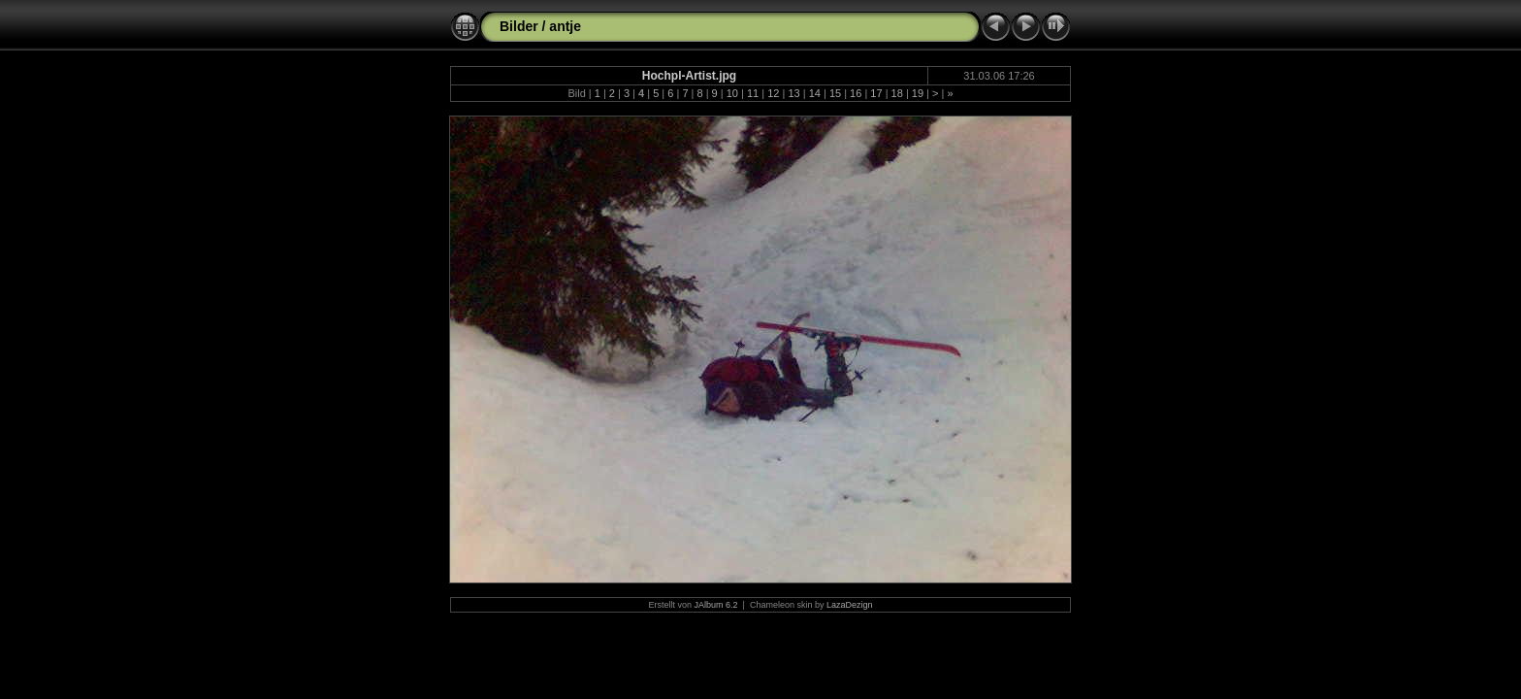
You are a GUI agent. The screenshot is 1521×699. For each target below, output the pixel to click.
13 (793, 93)
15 (835, 93)
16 (855, 93)
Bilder (519, 26)
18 (897, 93)
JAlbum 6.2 (716, 605)
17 (876, 93)
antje (565, 26)
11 (753, 93)
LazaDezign (849, 605)
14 (815, 93)
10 (732, 93)
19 (917, 93)
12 (773, 93)
